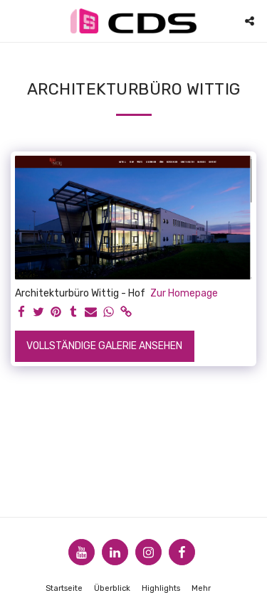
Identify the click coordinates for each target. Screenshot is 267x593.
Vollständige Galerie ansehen (104, 346)
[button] (16, 20)
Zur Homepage (184, 293)
